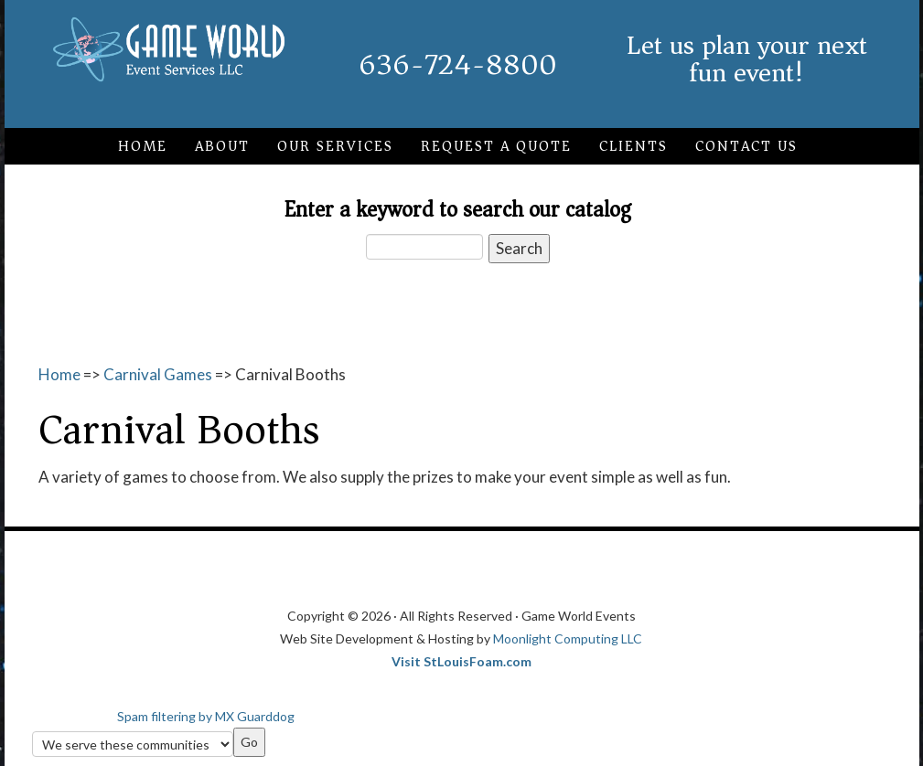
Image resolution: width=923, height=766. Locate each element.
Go (249, 742)
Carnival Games (157, 374)
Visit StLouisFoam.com (461, 661)
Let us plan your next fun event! (747, 59)
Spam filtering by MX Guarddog (206, 716)
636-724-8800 (458, 64)
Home (59, 374)
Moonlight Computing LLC (567, 638)
